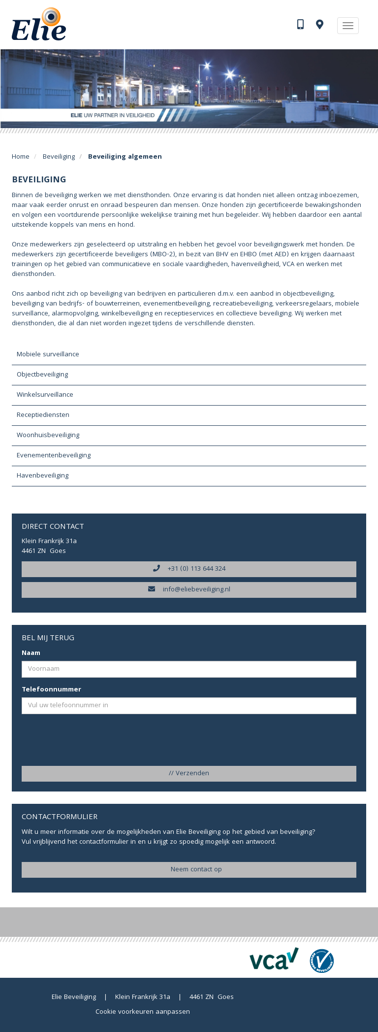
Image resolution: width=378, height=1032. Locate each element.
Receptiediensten (43, 415)
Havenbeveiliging (42, 476)
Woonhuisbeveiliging (48, 435)
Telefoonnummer (51, 690)
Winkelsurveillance (45, 395)
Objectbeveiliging (42, 375)
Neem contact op (189, 869)
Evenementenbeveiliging (54, 455)
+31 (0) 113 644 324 (189, 569)
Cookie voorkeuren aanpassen (142, 1012)
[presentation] (96, 741)
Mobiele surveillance (48, 354)
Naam (31, 653)
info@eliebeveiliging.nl (189, 590)
